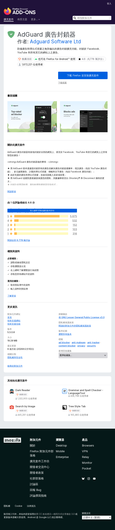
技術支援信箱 (13, 324)
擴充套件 (9, 19)
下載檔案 (62, 82)
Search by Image (25, 406)
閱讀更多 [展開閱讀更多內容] (11, 191)
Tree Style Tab (77, 406)
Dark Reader (22, 390)
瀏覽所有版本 (65, 334)
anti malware (78, 342)
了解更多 (11, 295)
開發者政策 (37, 472)
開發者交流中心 (39, 467)
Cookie (18, 506)
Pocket (86, 468)
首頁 (9, 317)
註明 (12, 514)
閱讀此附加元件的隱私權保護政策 (75, 325)
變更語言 (86, 513)
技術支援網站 (13, 320)
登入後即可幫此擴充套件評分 (42, 210)
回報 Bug (35, 490)
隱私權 (7, 506)
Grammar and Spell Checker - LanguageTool (85, 392)
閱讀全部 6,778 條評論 (18, 240)
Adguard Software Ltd (55, 41)
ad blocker (64, 342)
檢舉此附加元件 (15, 366)
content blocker (67, 345)
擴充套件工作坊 (39, 461)
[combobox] (92, 18)
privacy (81, 345)
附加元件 (35, 439)
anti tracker (93, 342)
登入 (109, 3)
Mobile (60, 451)
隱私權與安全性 (15, 357)
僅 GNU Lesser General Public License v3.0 (81, 317)
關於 (32, 445)
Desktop (61, 445)
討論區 (34, 484)
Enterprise (62, 457)
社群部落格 (37, 478)
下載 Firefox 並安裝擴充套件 (83, 75)
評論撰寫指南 (38, 495)
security (91, 345)
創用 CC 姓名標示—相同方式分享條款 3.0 (54, 514)
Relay (85, 457)
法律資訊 (31, 506)
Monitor (87, 462)
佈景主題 (22, 19)
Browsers (88, 445)
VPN (85, 451)
